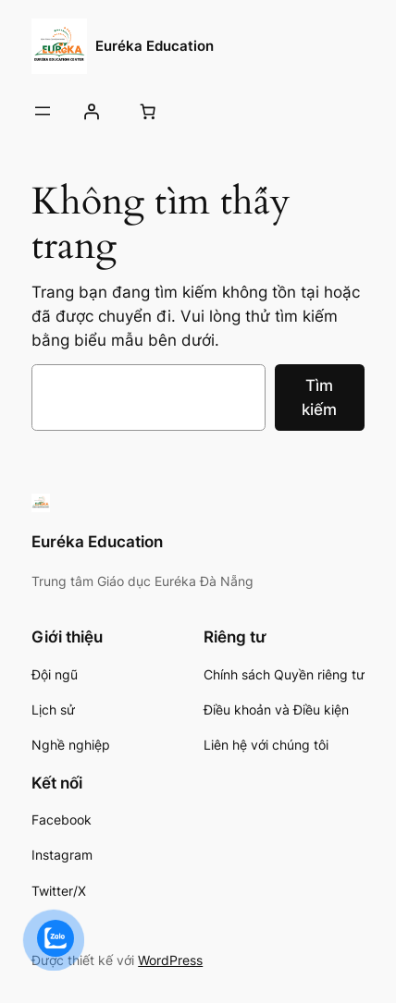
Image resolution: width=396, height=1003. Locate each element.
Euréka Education (154, 46)
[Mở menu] (42, 111)
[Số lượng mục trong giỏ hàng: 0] (148, 111)
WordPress (170, 960)
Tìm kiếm (319, 397)
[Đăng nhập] (90, 111)
